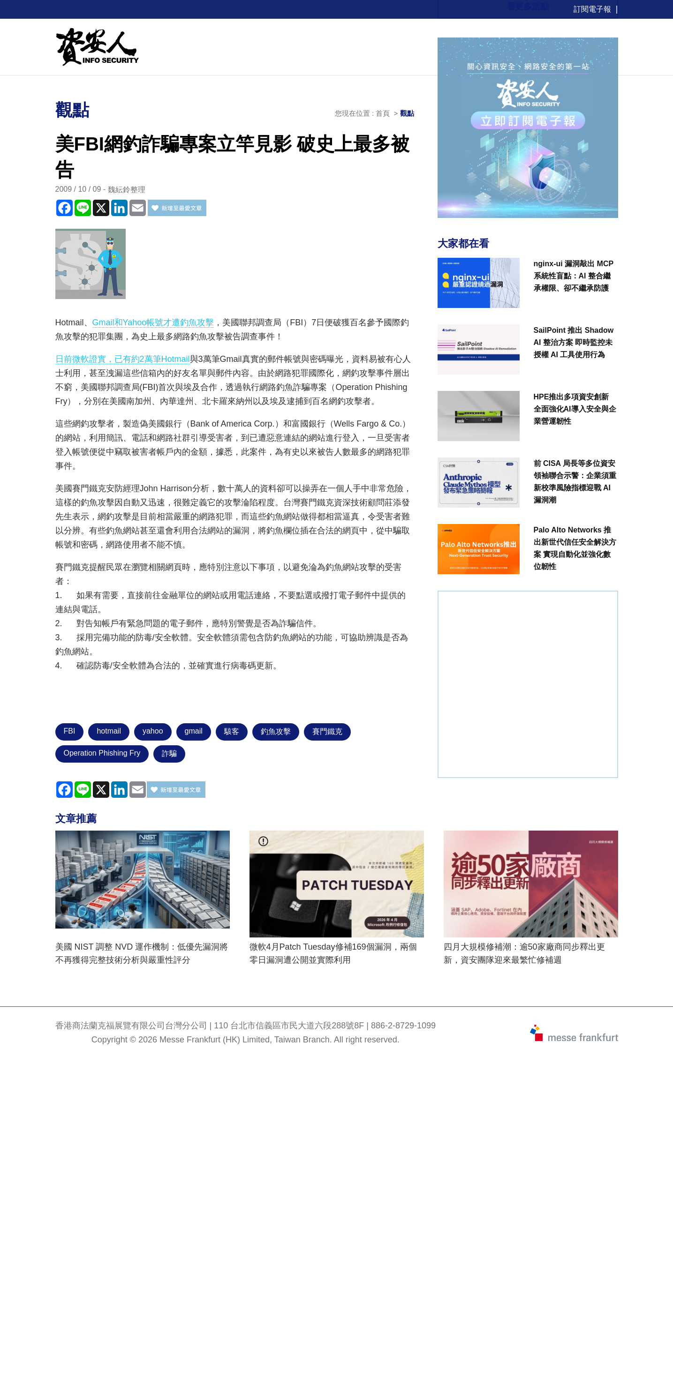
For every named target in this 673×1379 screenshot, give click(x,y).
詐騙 (169, 753)
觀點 (407, 113)
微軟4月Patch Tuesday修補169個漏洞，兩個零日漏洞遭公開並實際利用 (333, 953)
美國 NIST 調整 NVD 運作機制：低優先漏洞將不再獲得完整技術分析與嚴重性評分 (141, 953)
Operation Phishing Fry (102, 753)
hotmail (109, 731)
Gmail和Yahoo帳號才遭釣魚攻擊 (153, 322)
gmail (194, 731)
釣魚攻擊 (276, 731)
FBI (70, 731)
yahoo (153, 731)
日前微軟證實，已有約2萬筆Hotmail (122, 359)
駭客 (231, 731)
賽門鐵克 (327, 731)
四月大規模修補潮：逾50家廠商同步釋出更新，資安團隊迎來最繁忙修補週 (524, 953)
